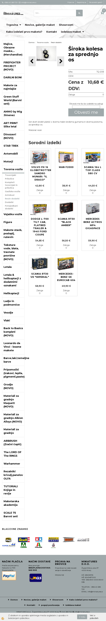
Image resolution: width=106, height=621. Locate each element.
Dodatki (9, 202)
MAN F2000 (66, 167)
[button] (60, 61)
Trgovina (12, 24)
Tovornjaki (10, 175)
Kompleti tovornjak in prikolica (11, 185)
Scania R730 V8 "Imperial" (40, 275)
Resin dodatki (12, 198)
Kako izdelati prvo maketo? (24, 31)
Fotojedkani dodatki (11, 207)
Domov (32, 42)
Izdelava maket (71, 31)
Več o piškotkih (94, 616)
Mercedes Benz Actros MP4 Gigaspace (93, 224)
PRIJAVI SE (59, 575)
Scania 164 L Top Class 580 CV (92, 170)
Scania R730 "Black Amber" (66, 222)
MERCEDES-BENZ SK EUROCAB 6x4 (66, 277)
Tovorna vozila (43, 42)
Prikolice (9, 178)
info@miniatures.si (82, 612)
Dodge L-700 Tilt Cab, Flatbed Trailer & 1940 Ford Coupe (40, 227)
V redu (82, 617)
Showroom (66, 24)
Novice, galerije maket (40, 24)
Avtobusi (9, 195)
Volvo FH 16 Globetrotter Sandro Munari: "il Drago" (39, 173)
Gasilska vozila (12, 191)
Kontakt (51, 31)
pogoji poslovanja (50, 605)
